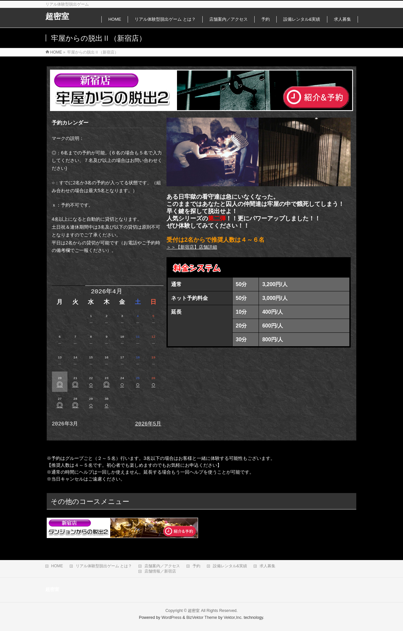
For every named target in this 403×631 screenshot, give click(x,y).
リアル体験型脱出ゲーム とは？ (104, 566)
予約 (196, 566)
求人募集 (267, 566)
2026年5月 (148, 424)
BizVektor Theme (201, 617)
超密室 (57, 16)
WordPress (172, 617)
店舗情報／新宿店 (160, 571)
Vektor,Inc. (233, 617)
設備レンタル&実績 (230, 566)
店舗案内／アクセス (162, 566)
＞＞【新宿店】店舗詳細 (191, 247)
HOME (57, 566)
